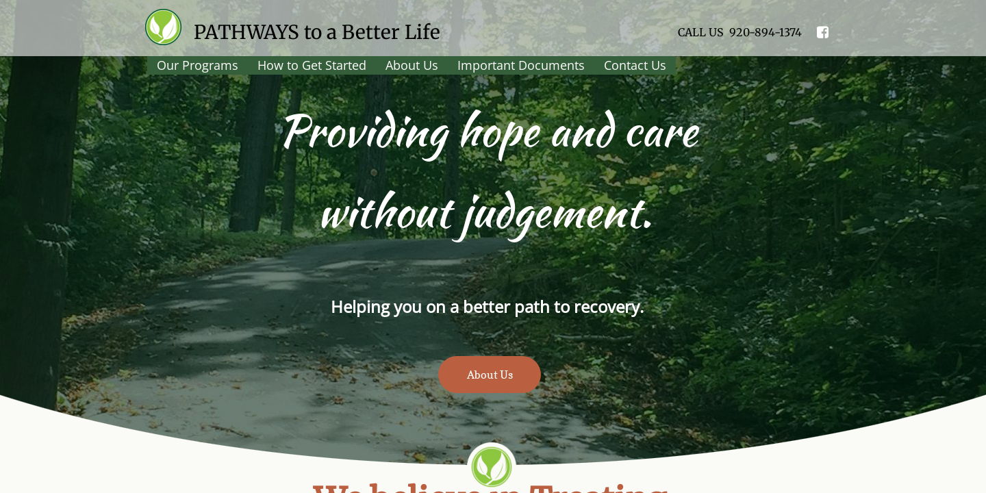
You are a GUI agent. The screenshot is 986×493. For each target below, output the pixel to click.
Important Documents (521, 65)
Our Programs (197, 65)
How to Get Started (311, 65)
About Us (411, 65)
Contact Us (635, 65)
